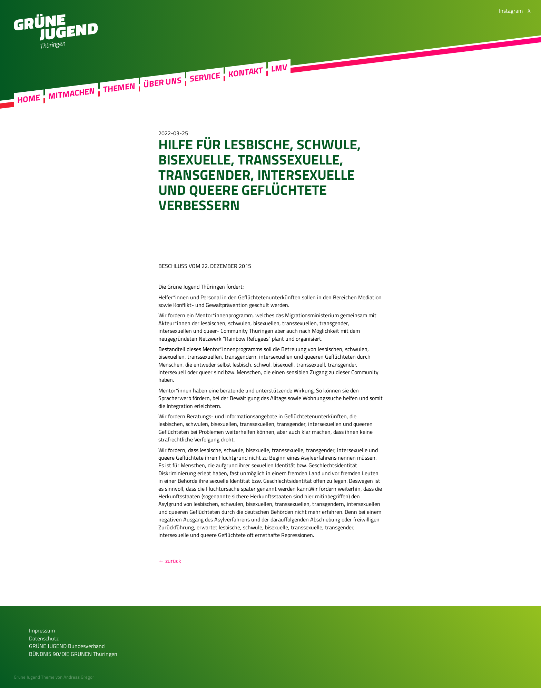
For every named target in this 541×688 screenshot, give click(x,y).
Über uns (162, 84)
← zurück (169, 561)
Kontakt (245, 74)
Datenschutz (44, 638)
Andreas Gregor (78, 677)
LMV (279, 70)
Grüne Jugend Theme (34, 677)
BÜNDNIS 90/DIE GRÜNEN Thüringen (73, 654)
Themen (119, 89)
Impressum (42, 630)
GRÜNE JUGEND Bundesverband (67, 646)
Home (28, 100)
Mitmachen (71, 96)
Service (205, 79)
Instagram (511, 10)
